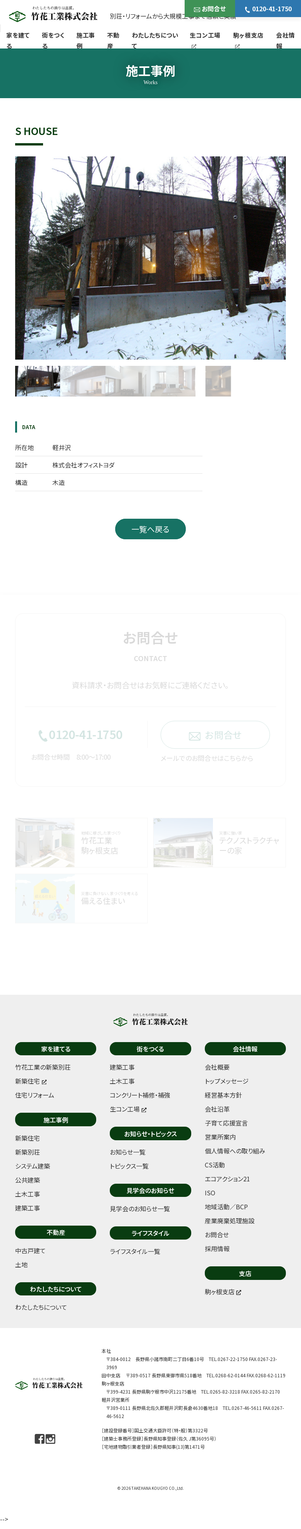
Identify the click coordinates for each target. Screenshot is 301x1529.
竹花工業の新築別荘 (43, 1067)
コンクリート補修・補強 (140, 1095)
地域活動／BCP (226, 1206)
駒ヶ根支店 (248, 40)
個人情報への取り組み (235, 1150)
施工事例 (85, 40)
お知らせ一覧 (127, 1152)
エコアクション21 (227, 1178)
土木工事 (27, 1193)
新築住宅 (27, 1138)
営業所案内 (220, 1136)
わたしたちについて (155, 40)
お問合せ (210, 8)
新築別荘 (27, 1152)
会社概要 (217, 1067)
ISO (210, 1192)
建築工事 (27, 1207)
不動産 (113, 40)
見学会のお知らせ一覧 (140, 1208)
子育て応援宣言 (226, 1122)
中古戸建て (30, 1250)
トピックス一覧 (129, 1166)
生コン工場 (205, 40)
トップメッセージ (227, 1081)
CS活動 (215, 1164)
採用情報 (217, 1248)
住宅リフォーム (34, 1095)
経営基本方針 (223, 1095)
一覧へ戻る (150, 529)
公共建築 (27, 1179)
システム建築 (32, 1166)
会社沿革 (217, 1108)
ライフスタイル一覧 (135, 1251)
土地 (21, 1264)
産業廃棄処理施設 (229, 1220)
